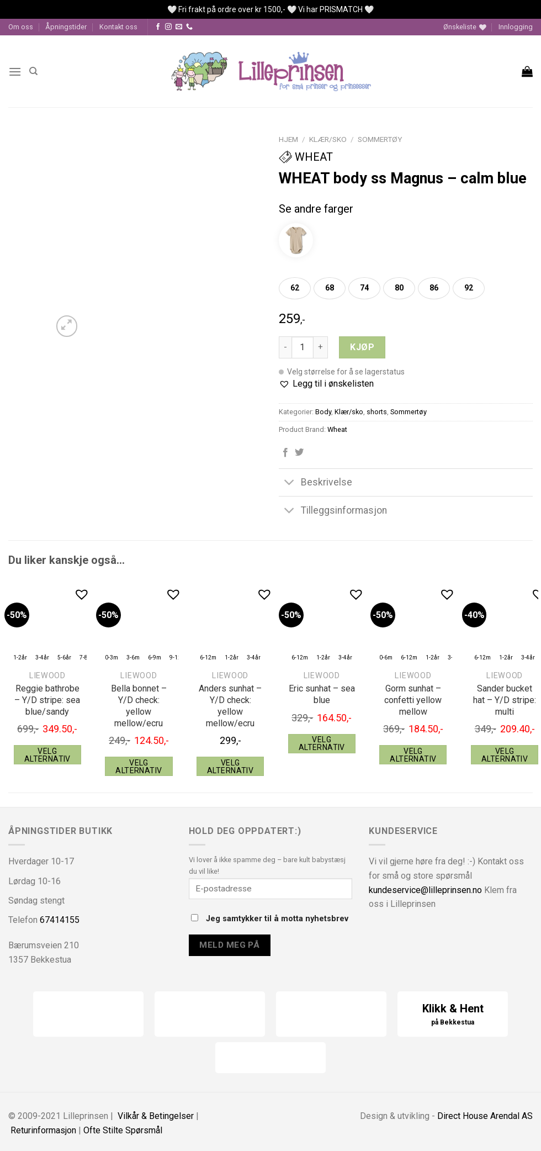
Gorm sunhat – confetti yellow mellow (413, 700)
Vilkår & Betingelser (156, 1116)
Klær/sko (328, 139)
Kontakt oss (118, 27)
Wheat (306, 156)
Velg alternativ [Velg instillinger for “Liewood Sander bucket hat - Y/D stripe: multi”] (504, 755)
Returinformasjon (43, 1130)
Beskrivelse (315, 483)
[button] (326, 384)
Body (323, 412)
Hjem (288, 139)
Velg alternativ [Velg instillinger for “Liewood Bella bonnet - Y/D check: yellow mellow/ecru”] (138, 766)
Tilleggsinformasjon (333, 511)
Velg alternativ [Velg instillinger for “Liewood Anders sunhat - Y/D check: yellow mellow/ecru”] (230, 766)
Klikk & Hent (453, 1015)
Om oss (20, 27)
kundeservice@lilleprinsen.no (425, 890)
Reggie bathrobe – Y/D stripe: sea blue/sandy (47, 700)
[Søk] (33, 71)
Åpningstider (66, 27)
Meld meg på (229, 945)
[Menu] (15, 71)
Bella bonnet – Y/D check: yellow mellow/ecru (139, 705)
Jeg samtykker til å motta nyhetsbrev (269, 918)
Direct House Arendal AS (485, 1116)
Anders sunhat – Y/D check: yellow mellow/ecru (230, 705)
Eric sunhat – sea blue (322, 694)
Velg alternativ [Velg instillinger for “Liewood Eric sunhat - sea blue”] (322, 743)
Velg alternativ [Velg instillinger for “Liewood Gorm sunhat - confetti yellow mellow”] (413, 755)
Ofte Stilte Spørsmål (122, 1130)
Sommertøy (380, 139)
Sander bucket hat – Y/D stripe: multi (504, 700)
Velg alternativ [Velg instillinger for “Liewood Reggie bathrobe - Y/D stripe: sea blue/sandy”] (47, 755)
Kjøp (362, 347)
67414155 (59, 920)
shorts (377, 412)
